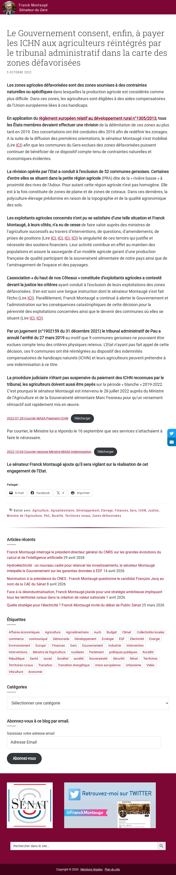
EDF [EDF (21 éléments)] (122, 639)
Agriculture (41, 510)
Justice (153, 510)
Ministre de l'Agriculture (24, 516)
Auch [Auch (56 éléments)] (97, 633)
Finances (121, 510)
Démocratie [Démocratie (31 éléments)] (61, 639)
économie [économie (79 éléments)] (35, 672)
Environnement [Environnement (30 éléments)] (19, 646)
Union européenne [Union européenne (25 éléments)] (108, 665)
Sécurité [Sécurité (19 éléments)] (118, 659)
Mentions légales (91, 869)
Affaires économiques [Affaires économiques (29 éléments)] (24, 633)
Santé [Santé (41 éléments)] (34, 659)
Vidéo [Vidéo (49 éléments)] (150, 665)
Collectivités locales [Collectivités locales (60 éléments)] (150, 633)
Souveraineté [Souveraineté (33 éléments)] (98, 659)
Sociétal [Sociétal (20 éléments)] (62, 659)
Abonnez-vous (24, 758)
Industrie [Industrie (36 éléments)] (114, 646)
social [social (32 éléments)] (48, 659)
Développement (87, 510)
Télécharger (82, 418)
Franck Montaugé (33, 5)
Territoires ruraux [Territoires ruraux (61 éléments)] (21, 665)
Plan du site (112, 869)
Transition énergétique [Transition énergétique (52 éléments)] (74, 665)
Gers (133, 510)
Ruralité (57, 516)
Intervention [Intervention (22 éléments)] (135, 646)
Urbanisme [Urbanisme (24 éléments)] (133, 665)
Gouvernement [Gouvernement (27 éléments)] (92, 646)
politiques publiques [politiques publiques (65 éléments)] (123, 652)
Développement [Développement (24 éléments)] (85, 639)
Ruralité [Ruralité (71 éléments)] (148, 652)
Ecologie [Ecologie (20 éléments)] (108, 639)
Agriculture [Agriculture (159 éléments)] (52, 633)
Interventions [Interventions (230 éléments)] (18, 652)
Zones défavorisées (106, 516)
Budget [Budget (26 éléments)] (112, 633)
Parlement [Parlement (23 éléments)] (96, 652)
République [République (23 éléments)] (17, 659)
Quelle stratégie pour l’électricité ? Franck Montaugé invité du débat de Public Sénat (74, 605)
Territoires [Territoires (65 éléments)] (150, 659)
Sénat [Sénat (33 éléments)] (134, 659)
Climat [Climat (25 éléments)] (126, 633)
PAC (47, 516)
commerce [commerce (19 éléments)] (16, 639)
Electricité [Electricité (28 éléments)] (137, 639)
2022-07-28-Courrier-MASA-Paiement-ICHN (37, 418)
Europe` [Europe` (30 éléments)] (41, 646)
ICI (18, 145)
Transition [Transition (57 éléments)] (45, 665)
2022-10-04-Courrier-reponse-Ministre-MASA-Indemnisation (49, 452)
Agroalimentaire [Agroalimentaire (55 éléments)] (77, 633)
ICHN (142, 510)
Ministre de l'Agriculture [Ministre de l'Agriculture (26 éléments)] (49, 652)
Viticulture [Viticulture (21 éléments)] (16, 672)
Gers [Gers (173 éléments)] (73, 646)
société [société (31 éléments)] (79, 659)
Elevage (107, 510)
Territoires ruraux (78, 516)
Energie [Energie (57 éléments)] (154, 639)
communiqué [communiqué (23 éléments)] (38, 639)
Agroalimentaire (62, 510)
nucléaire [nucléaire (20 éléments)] (77, 652)
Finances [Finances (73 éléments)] (58, 646)
